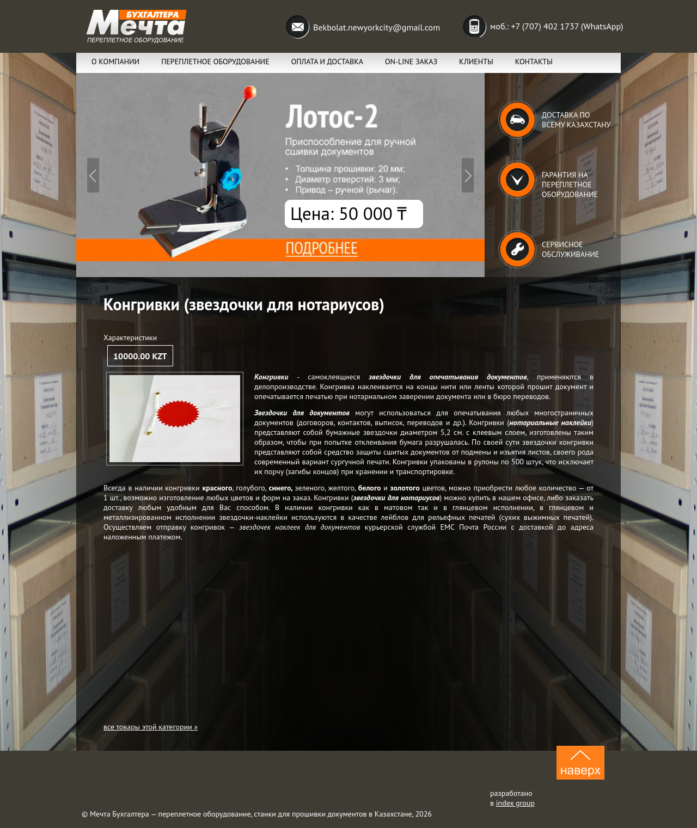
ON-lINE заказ (411, 61)
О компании (115, 61)
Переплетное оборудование (215, 61)
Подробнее (280, 175)
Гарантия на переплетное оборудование (570, 184)
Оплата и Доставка (327, 61)
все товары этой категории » (150, 727)
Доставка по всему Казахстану (576, 120)
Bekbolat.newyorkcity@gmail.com (376, 27)
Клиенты (476, 61)
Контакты (534, 61)
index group (515, 803)
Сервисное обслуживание (570, 249)
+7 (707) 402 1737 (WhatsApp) (567, 26)
